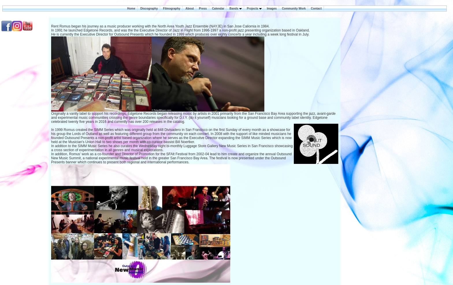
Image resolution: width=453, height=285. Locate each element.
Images (271, 8)
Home (131, 8)
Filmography (171, 8)
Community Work (294, 8)
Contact (316, 8)
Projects (254, 8)
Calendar (218, 8)
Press (203, 8)
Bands (235, 8)
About (189, 8)
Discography (149, 8)
